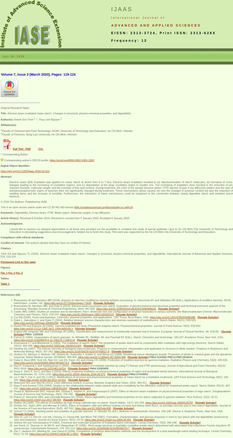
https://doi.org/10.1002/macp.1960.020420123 (87, 314)
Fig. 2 (11, 273)
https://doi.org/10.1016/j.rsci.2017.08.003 (37, 399)
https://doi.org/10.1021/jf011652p (47, 368)
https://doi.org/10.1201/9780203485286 (172, 317)
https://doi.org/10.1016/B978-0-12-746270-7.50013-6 (44, 340)
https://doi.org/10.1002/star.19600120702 (169, 402)
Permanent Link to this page (18, 262)
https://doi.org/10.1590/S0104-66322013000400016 (126, 308)
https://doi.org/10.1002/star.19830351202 (43, 388)
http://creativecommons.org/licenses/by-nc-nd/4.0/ (103, 207)
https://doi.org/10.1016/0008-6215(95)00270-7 (103, 428)
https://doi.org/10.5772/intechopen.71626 (67, 303)
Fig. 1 (4, 273)
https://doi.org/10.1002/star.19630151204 (58, 345)
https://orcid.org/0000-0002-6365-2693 (72, 160)
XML (41, 149)
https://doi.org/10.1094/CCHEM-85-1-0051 (53, 434)
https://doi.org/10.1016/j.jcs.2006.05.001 (108, 419)
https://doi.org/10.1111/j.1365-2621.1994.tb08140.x (43, 328)
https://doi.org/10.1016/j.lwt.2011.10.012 (43, 379)
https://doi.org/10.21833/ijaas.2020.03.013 (25, 171)
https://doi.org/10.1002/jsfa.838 (93, 408)
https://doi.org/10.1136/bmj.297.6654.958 (102, 357)
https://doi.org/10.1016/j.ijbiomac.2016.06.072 (79, 374)
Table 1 (5, 283)
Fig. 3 (19, 273)
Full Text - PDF (22, 149)
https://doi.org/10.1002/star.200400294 (36, 323)
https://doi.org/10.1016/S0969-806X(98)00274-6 (41, 362)
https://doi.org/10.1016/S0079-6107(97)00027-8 (81, 351)
